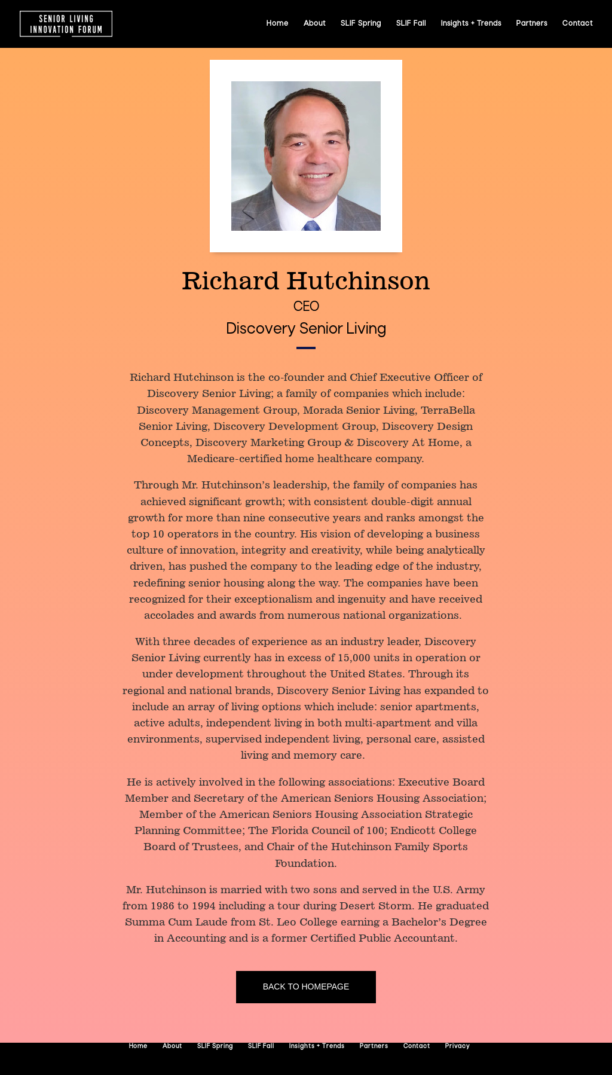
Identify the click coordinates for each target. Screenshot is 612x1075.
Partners (531, 24)
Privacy (457, 1046)
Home (278, 24)
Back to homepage (306, 986)
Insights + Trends (471, 24)
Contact (577, 24)
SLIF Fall (411, 24)
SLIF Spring (361, 24)
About (315, 24)
